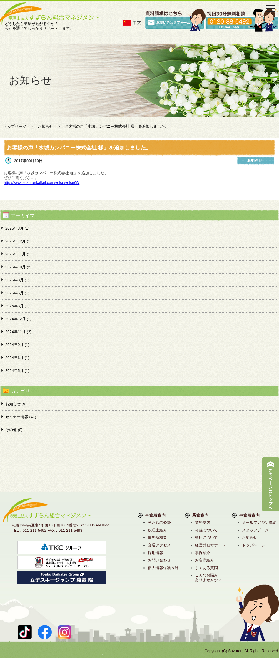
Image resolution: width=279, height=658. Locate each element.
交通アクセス (159, 545)
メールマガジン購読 (259, 522)
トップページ (253, 545)
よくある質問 (206, 568)
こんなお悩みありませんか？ (208, 577)
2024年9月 (17, 345)
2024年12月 (18, 319)
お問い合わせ (159, 560)
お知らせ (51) (17, 404)
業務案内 (202, 522)
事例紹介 (202, 553)
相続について (206, 530)
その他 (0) (14, 430)
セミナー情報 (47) (20, 417)
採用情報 (155, 553)
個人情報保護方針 (163, 568)
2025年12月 (18, 241)
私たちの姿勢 (159, 522)
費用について (206, 537)
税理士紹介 (157, 530)
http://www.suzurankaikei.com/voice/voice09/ (41, 182)
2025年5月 (17, 293)
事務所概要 (157, 537)
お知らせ (249, 537)
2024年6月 (17, 357)
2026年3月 (17, 228)
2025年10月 (18, 267)
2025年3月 (17, 306)
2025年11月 (18, 254)
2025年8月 (17, 280)
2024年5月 (17, 370)
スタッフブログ (255, 530)
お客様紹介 (204, 560)
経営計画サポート (210, 545)
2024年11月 (18, 332)
